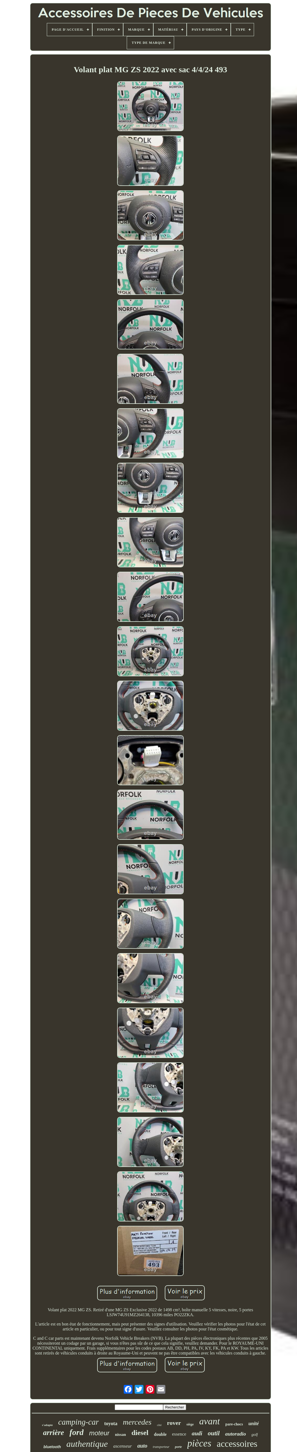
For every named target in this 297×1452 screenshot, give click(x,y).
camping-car (78, 1422)
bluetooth (52, 1447)
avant (209, 1421)
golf (254, 1434)
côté (159, 1425)
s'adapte (47, 1425)
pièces (199, 1443)
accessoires (237, 1444)
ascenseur (122, 1446)
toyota (110, 1423)
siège (190, 1424)
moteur (99, 1433)
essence (179, 1434)
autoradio (235, 1434)
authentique (87, 1444)
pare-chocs (234, 1424)
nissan (120, 1434)
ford (77, 1432)
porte (178, 1447)
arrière (53, 1432)
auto (142, 1446)
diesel (139, 1433)
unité (254, 1423)
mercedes (137, 1422)
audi (197, 1433)
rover (174, 1422)
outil (214, 1433)
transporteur (161, 1447)
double (160, 1434)
